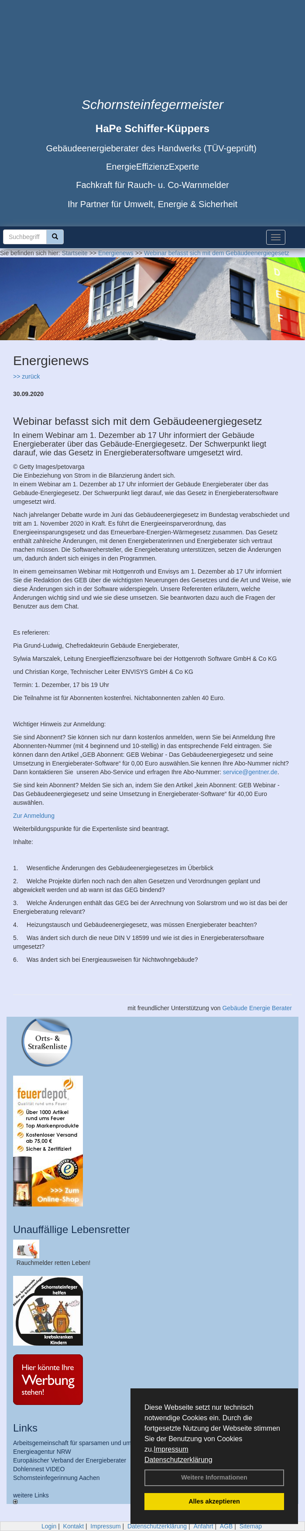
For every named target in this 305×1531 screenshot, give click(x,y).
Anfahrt (203, 1526)
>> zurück (26, 376)
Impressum (171, 1449)
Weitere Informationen (214, 1477)
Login (48, 1526)
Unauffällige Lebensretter (71, 1229)
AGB (226, 1526)
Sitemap (251, 1526)
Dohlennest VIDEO (39, 1469)
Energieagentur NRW (42, 1451)
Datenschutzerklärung (178, 1459)
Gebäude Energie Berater (257, 1008)
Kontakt (73, 1526)
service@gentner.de (250, 772)
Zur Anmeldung (34, 815)
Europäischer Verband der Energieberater (69, 1460)
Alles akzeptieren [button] (214, 1501)
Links (25, 1428)
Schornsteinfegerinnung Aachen (56, 1477)
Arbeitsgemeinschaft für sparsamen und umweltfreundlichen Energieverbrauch (119, 1442)
